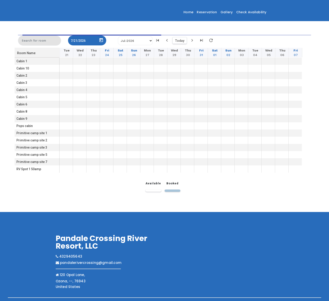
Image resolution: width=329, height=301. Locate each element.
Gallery (227, 12)
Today (179, 40)
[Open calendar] (101, 38)
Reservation (207, 12)
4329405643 (69, 255)
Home (188, 12)
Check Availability (251, 12)
